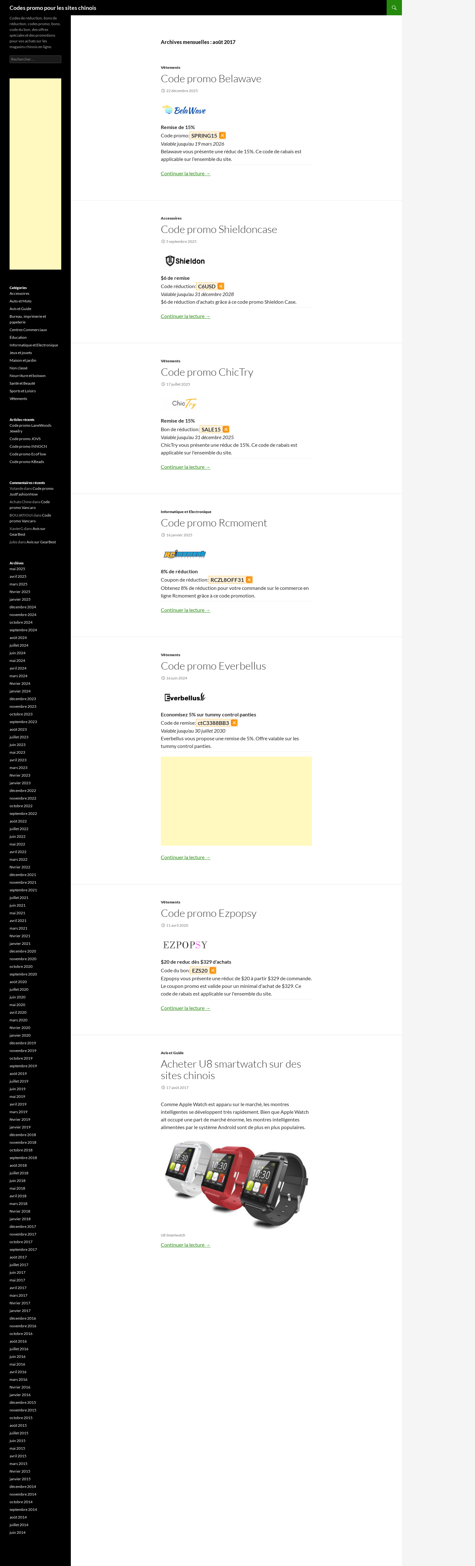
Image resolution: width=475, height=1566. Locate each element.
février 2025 (20, 591)
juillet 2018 (19, 1173)
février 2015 (20, 1471)
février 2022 (20, 867)
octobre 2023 (21, 714)
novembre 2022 (23, 798)
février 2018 (20, 1211)
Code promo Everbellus (213, 665)
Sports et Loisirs (23, 390)
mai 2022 (17, 844)
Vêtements (170, 67)
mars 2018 (18, 1203)
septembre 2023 (23, 721)
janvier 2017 (20, 1310)
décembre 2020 (23, 951)
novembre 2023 (23, 706)
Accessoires (171, 218)
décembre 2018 (23, 1134)
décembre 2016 (23, 1318)
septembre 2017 (23, 1249)
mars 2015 (18, 1463)
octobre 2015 (21, 1417)
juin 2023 (18, 744)
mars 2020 (18, 1020)
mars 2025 (18, 584)
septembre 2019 (23, 1065)
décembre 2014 (23, 1486)
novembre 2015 (23, 1410)
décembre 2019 (23, 1042)
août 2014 (18, 1517)
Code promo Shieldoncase (219, 229)
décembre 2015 (23, 1402)
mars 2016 (18, 1379)
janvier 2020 (20, 1035)
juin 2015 (18, 1440)
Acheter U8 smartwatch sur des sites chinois (231, 1069)
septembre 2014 (23, 1509)
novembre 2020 (23, 958)
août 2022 (18, 821)
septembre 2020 (23, 974)
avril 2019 (18, 1104)
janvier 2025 (20, 599)
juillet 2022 (19, 828)
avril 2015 (18, 1456)
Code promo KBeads (27, 461)
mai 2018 (17, 1188)
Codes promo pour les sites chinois (53, 7)
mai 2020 (17, 1004)
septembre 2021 (23, 890)
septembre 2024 (23, 629)
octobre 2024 (21, 622)
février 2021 (20, 935)
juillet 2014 (19, 1524)
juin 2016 (18, 1356)
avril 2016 (18, 1371)
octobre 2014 (21, 1501)
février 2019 (20, 1119)
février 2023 (20, 775)
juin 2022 (18, 836)
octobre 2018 (21, 1150)
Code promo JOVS (25, 438)
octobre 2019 (21, 1058)
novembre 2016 (23, 1325)
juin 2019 (18, 1088)
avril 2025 (18, 576)
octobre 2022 (21, 805)
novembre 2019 (23, 1050)
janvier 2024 (20, 691)
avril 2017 (18, 1287)
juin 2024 (18, 652)
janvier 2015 (20, 1478)
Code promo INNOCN (28, 446)
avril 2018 (18, 1195)
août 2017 (18, 1257)
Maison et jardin (23, 360)
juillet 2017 (19, 1264)
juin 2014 (18, 1532)
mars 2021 (18, 928)
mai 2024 (17, 660)
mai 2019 (17, 1096)
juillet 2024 (19, 645)
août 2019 (18, 1073)
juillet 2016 (19, 1348)
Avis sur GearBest (41, 542)
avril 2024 (18, 668)
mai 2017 (17, 1280)
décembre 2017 (23, 1226)
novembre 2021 (23, 882)
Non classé (18, 368)
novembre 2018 (23, 1142)
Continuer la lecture (186, 173)
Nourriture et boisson (28, 375)
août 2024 (18, 637)
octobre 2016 (21, 1333)
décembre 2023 (23, 698)
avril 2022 (18, 851)
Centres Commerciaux (28, 329)
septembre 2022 (23, 813)
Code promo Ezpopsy (208, 912)
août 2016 (18, 1341)
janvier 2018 (20, 1218)
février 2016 (20, 1387)
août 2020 (18, 981)
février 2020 (20, 1027)
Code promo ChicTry (207, 371)
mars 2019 (18, 1111)
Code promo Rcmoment (214, 522)
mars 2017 (18, 1295)
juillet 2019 (19, 1081)
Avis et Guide (172, 1052)
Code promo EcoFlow (28, 454)
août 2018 (18, 1165)
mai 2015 (17, 1448)
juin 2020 (18, 997)
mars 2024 (18, 675)
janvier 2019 (20, 1127)
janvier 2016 (20, 1394)
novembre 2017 (23, 1234)
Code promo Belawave (211, 78)
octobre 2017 (21, 1241)
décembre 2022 (23, 790)
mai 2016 (17, 1364)
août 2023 (18, 729)
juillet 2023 (19, 737)
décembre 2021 (23, 874)
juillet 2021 (19, 897)
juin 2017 (18, 1272)
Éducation (18, 337)
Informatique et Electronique (186, 511)
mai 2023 (17, 752)
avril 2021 (18, 920)
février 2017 (20, 1303)
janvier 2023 (20, 782)
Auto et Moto (21, 301)
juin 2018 (18, 1180)
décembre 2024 (23, 607)
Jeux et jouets (21, 352)
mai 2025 (17, 568)
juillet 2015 (19, 1433)
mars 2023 (18, 767)
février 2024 (20, 683)
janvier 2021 (20, 943)
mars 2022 (18, 859)
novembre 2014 (23, 1494)
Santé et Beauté (22, 383)
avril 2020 (18, 1012)
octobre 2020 (21, 966)
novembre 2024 (23, 614)
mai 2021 (17, 912)
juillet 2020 (19, 989)
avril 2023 (18, 760)
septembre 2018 (23, 1157)
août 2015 (18, 1425)
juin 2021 (18, 905)
